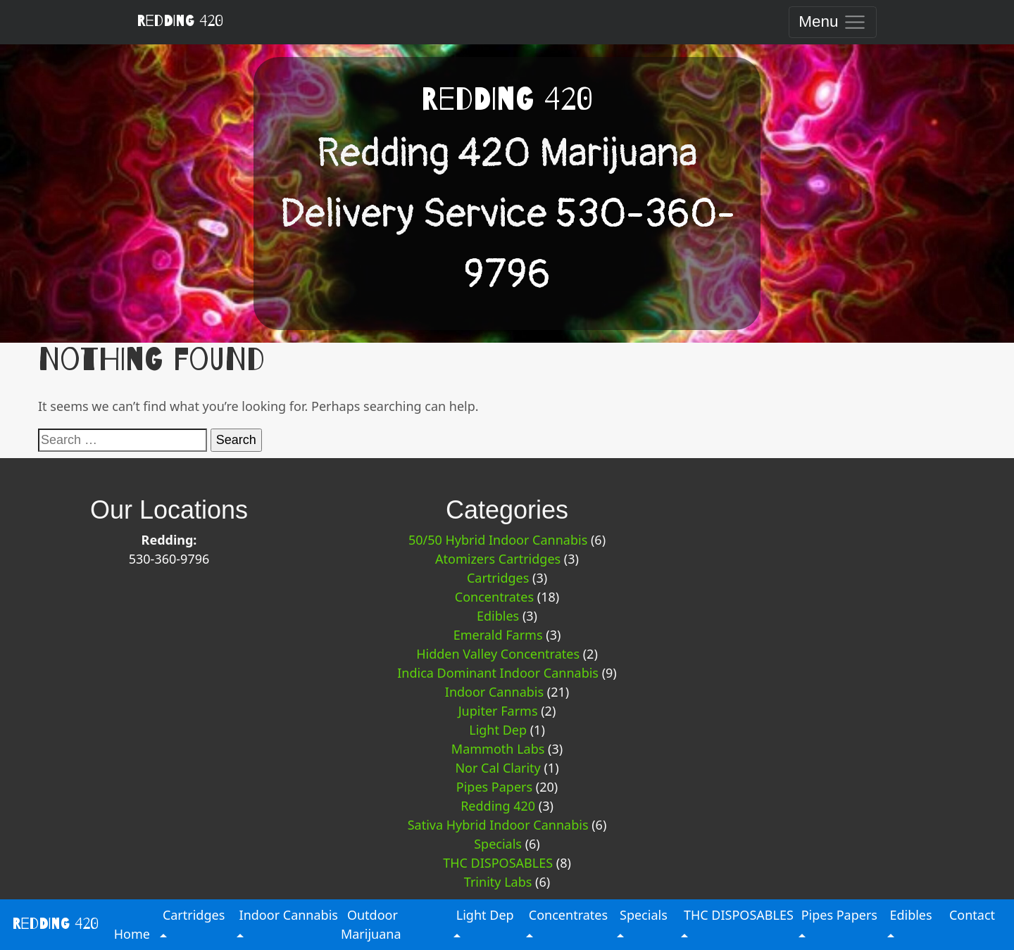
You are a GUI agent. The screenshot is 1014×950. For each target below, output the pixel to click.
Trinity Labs (498, 881)
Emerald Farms (498, 634)
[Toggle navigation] (833, 22)
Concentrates (494, 596)
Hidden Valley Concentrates (498, 653)
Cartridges (498, 577)
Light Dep (498, 729)
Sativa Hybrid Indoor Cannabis (498, 824)
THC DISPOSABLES (498, 862)
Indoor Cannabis (494, 691)
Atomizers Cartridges (498, 558)
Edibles (498, 615)
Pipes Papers (494, 786)
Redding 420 (180, 21)
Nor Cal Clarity (497, 767)
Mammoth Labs (498, 748)
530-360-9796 (169, 558)
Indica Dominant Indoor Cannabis (498, 672)
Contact (972, 914)
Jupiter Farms (498, 710)
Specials (498, 843)
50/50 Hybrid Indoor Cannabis (497, 539)
